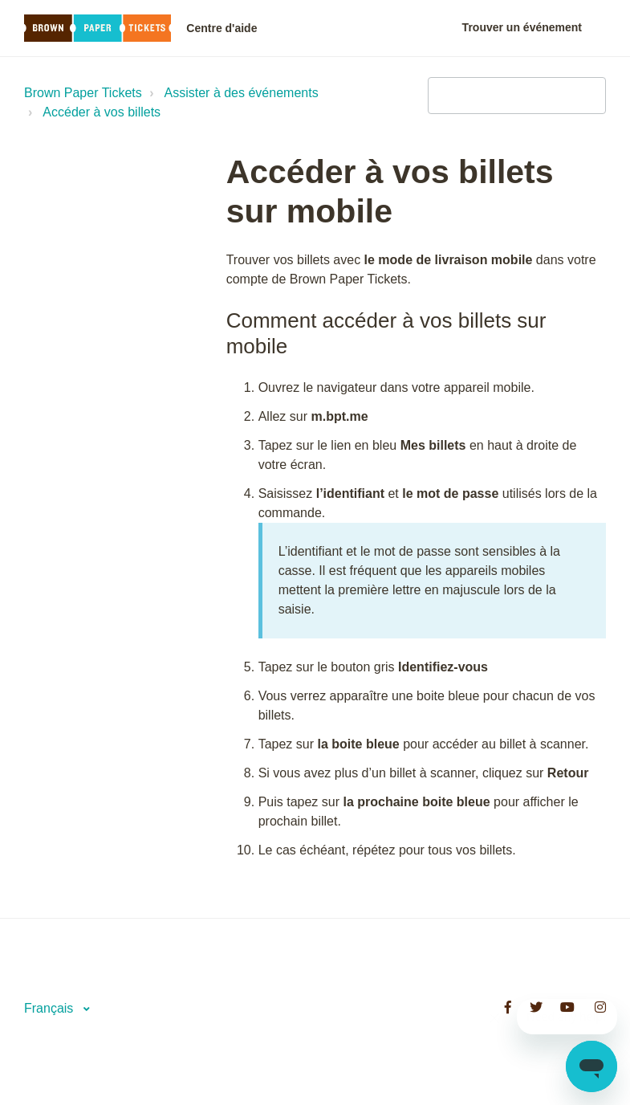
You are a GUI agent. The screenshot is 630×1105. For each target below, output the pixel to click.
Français (50, 1008)
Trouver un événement (522, 27)
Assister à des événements (242, 93)
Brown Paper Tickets (83, 93)
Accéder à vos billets (102, 112)
